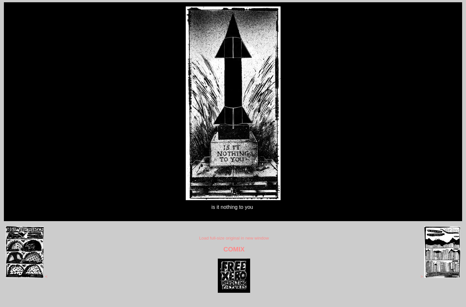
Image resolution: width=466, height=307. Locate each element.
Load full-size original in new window (234, 238)
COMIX (234, 249)
